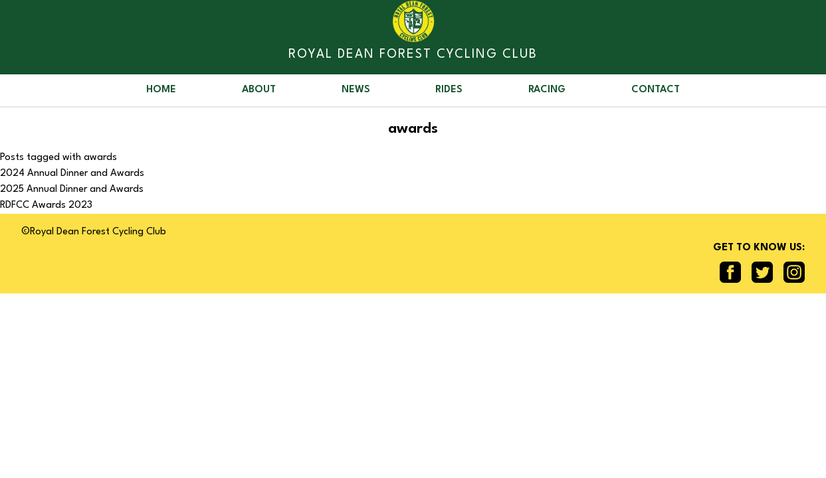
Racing (547, 90)
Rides (449, 90)
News (356, 90)
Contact (655, 90)
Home (161, 90)
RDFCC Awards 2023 (46, 205)
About (259, 90)
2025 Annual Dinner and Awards (72, 190)
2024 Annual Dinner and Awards (72, 174)
